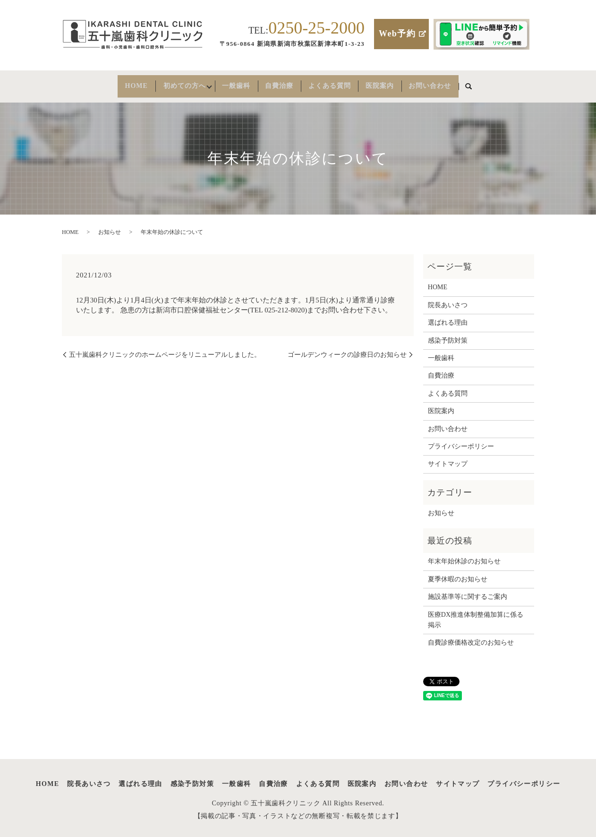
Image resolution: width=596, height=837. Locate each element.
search (491, 84)
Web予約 (397, 33)
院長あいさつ (448, 299)
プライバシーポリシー (461, 441)
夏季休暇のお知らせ (457, 574)
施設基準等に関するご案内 (467, 591)
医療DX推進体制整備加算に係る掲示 (475, 614)
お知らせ (109, 227)
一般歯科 (235, 83)
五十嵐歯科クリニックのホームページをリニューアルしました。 (165, 349)
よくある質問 (338, 83)
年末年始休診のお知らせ (464, 556)
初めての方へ (173, 83)
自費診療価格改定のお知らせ (471, 637)
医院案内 (394, 83)
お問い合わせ (449, 83)
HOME (116, 83)
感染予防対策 (448, 335)
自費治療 (283, 83)
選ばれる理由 (448, 317)
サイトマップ (448, 458)
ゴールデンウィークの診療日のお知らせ (347, 349)
